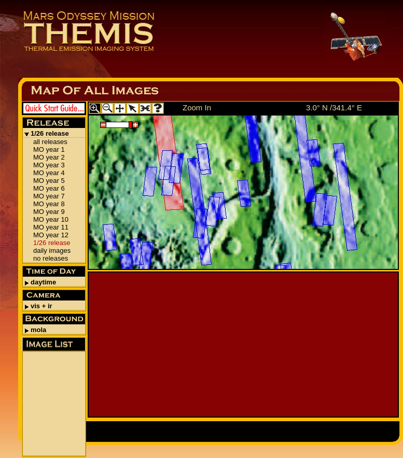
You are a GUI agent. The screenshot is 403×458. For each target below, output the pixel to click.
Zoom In (197, 107)
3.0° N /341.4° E (334, 107)
